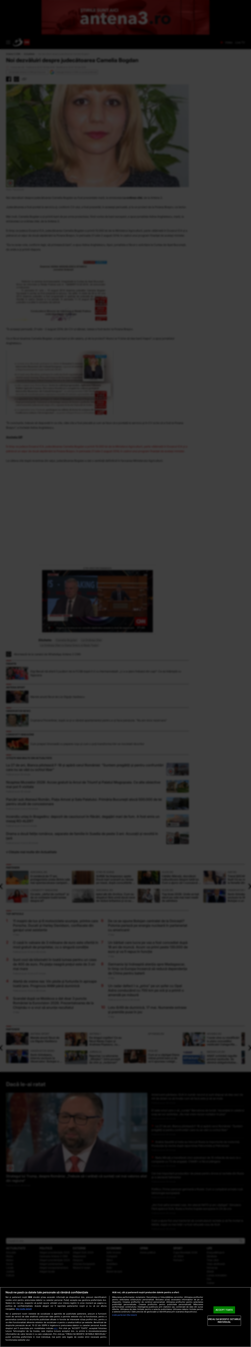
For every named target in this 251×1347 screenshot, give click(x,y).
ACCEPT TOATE (224, 1309)
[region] (125, 1317)
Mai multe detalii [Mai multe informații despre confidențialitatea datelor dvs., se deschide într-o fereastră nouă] (24, 1309)
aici (55, 1328)
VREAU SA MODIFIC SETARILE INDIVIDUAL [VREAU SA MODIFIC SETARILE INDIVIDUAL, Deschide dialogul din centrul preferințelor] (224, 1320)
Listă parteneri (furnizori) (124, 1315)
